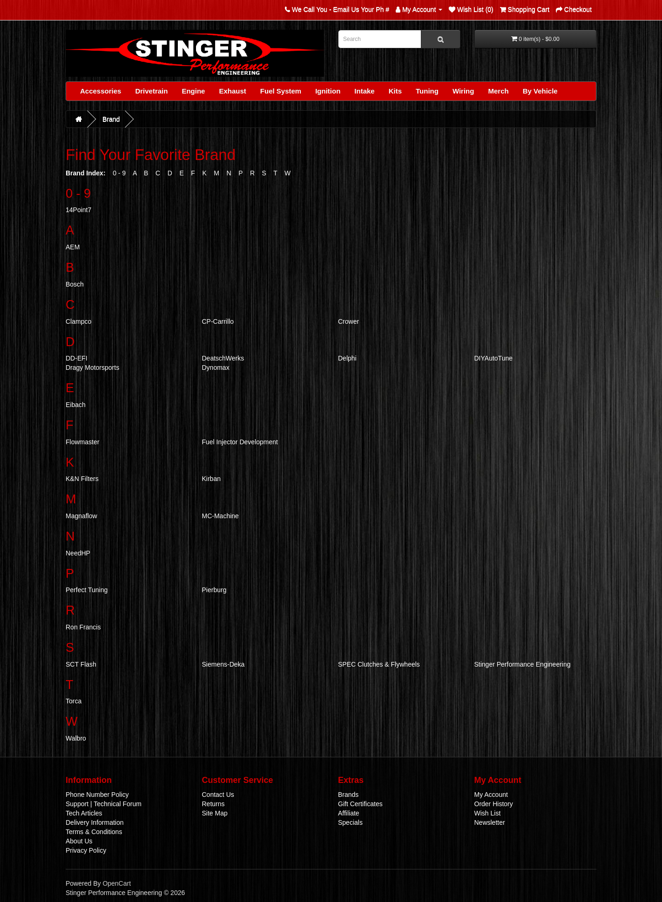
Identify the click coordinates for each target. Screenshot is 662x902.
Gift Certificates (360, 804)
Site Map (215, 813)
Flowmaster (82, 442)
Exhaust (232, 91)
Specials (350, 822)
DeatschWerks (223, 358)
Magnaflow (81, 516)
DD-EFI (77, 358)
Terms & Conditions (94, 831)
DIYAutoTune (493, 358)
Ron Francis (83, 627)
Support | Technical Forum (104, 804)
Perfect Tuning (87, 590)
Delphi (347, 358)
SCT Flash (81, 664)
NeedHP (78, 553)
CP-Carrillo (218, 321)
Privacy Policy (86, 850)
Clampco (78, 321)
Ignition (327, 91)
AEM (73, 247)
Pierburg (214, 590)
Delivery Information (95, 822)
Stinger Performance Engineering (522, 664)
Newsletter (489, 822)
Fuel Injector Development (240, 442)
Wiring (463, 91)
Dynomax (216, 367)
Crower (348, 321)
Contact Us (218, 794)
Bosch (75, 284)
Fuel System (280, 91)
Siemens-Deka (223, 664)
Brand (111, 119)
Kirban (211, 478)
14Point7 (78, 210)
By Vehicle (540, 91)
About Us (79, 841)
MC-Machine (220, 516)
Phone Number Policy (97, 794)
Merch (498, 91)
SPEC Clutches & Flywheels (379, 664)
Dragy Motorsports (92, 367)
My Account (491, 794)
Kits (395, 91)
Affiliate (348, 813)
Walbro (76, 738)
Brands (348, 794)
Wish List (487, 813)
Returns (213, 804)
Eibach (76, 404)
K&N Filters (82, 478)
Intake (364, 91)
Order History (493, 804)
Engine (193, 91)
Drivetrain (151, 91)
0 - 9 (119, 173)
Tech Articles (84, 813)
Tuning (427, 91)
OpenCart (116, 883)
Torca (73, 701)
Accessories (100, 91)
